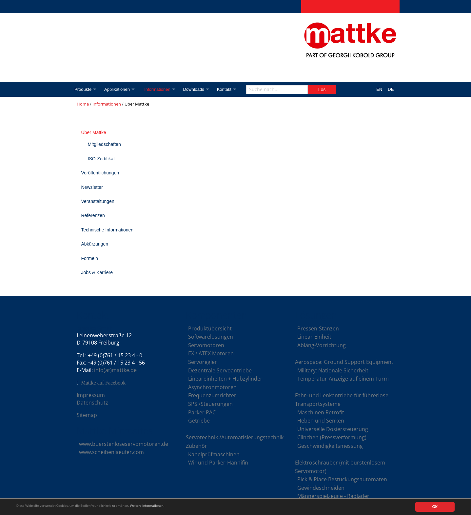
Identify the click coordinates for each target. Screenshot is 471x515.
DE (391, 89)
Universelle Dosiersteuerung (332, 429)
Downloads (198, 89)
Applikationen (118, 89)
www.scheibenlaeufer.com (111, 452)
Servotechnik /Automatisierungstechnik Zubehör (235, 441)
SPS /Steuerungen (210, 403)
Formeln (89, 258)
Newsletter (92, 187)
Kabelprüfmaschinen (214, 454)
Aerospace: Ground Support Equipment (344, 362)
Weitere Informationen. (178, 507)
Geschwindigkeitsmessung (330, 445)
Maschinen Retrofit (320, 412)
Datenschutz (92, 402)
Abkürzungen (94, 244)
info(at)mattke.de (115, 370)
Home (83, 104)
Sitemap (87, 415)
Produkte (82, 89)
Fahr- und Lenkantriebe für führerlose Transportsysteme (341, 399)
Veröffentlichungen (100, 172)
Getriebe (199, 420)
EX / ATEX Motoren (211, 353)
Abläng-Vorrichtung (321, 345)
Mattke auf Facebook (103, 383)
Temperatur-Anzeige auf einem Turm (343, 378)
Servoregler (202, 362)
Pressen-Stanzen (318, 328)
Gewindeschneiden (320, 487)
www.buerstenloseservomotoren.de (123, 443)
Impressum (91, 395)
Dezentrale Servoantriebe (220, 370)
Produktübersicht (210, 328)
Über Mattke (93, 132)
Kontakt (231, 89)
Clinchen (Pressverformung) (331, 437)
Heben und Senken (320, 420)
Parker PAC (202, 412)
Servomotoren (206, 345)
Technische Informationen (107, 229)
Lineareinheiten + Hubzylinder (225, 378)
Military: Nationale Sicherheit (332, 370)
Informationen (161, 89)
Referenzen (93, 215)
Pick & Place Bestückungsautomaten (342, 479)
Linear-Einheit (314, 336)
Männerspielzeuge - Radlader (333, 496)
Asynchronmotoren (212, 387)
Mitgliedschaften (104, 144)
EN (379, 89)
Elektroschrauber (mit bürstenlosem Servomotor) (340, 467)
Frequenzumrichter (212, 395)
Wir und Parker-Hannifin (218, 462)
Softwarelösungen (210, 336)
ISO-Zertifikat (101, 158)
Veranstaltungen (97, 201)
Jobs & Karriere (97, 272)
